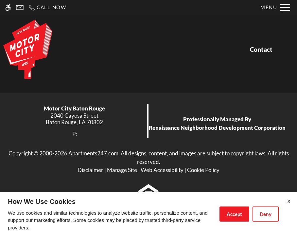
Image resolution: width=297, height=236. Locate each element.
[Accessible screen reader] (8, 7)
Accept (234, 214)
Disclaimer (90, 170)
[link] (75, 119)
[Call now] (47, 7)
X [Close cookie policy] (288, 201)
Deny (265, 214)
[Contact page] (20, 7)
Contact (261, 49)
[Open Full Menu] (275, 7)
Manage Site (122, 170)
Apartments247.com (93, 153)
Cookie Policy (203, 170)
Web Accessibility (162, 170)
